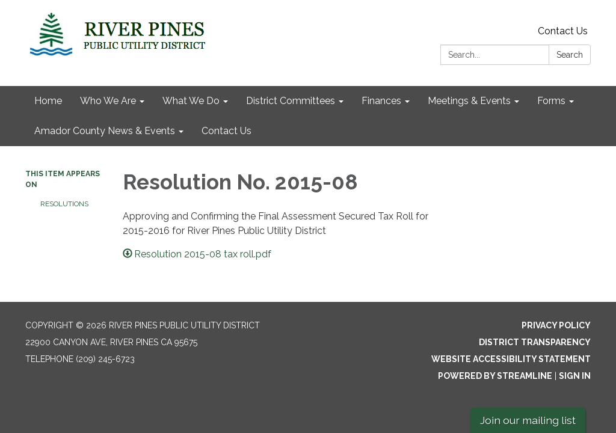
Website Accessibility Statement (511, 359)
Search (569, 55)
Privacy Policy (556, 325)
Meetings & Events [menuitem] (469, 100)
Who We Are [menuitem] (108, 100)
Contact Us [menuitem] (226, 131)
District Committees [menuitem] (290, 100)
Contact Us (563, 31)
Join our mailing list (528, 420)
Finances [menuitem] (381, 100)
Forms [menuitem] (551, 100)
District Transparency (535, 342)
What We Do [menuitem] (191, 100)
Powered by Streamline (495, 376)
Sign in (575, 376)
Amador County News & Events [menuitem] (104, 131)
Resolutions (64, 204)
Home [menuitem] (48, 100)
